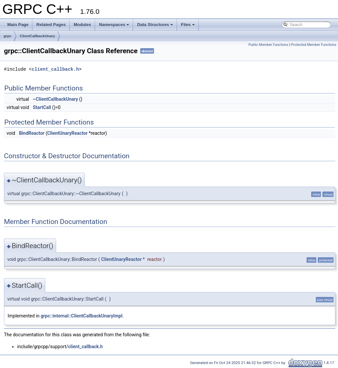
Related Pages (51, 24)
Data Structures (155, 24)
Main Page (17, 24)
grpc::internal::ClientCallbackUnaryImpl (81, 315)
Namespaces (114, 24)
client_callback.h (55, 69)
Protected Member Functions (313, 45)
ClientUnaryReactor (67, 133)
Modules (82, 24)
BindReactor (31, 133)
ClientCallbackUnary (37, 36)
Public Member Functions (268, 45)
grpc (8, 36)
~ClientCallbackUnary (55, 99)
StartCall (42, 107)
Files (188, 24)
